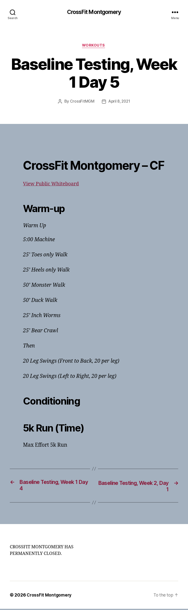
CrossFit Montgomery (94, 12)
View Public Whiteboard (52, 184)
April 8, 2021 (119, 102)
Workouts (94, 46)
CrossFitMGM (81, 102)
